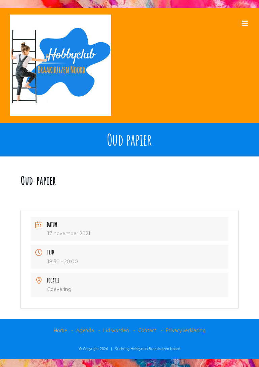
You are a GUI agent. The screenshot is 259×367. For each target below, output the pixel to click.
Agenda (85, 330)
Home (60, 330)
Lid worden (116, 330)
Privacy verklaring (186, 330)
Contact (147, 330)
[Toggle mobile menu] (245, 23)
